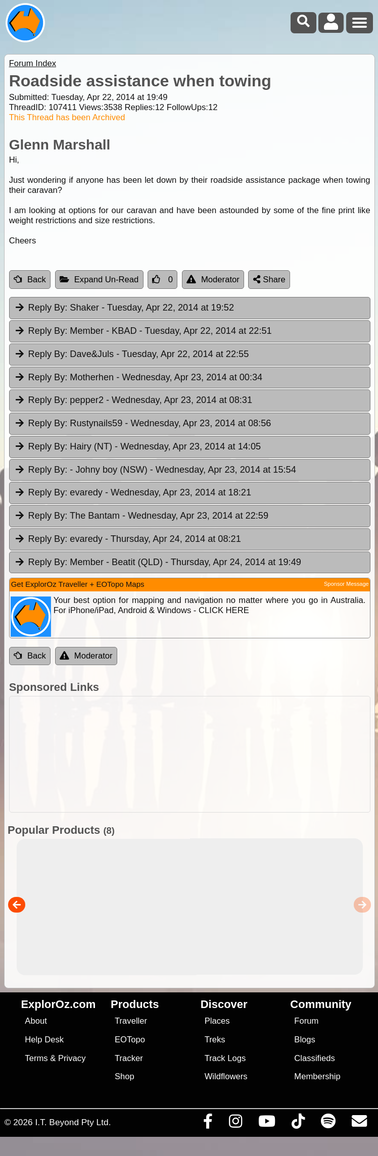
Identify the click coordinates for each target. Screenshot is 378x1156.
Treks (215, 1039)
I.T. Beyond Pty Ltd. (73, 1122)
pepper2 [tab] (133, 400)
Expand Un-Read (99, 279)
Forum (306, 1021)
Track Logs (225, 1058)
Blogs (304, 1039)
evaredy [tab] (132, 493)
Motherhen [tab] (138, 378)
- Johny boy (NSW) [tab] (155, 470)
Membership (317, 1076)
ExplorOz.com (58, 1004)
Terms (36, 1058)
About (35, 1021)
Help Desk (44, 1039)
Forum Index (32, 63)
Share (269, 279)
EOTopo (130, 1039)
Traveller (131, 1021)
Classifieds (314, 1058)
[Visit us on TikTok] (298, 1124)
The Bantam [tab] (141, 516)
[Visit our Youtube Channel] (266, 1124)
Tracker (129, 1058)
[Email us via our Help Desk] (359, 1124)
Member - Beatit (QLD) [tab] (157, 563)
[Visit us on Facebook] (207, 1124)
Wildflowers (226, 1076)
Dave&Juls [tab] (131, 354)
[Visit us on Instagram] (235, 1124)
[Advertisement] (194, 754)
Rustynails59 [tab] (142, 424)
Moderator (213, 279)
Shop (124, 1076)
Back (30, 279)
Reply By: (48, 308)
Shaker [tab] (124, 308)
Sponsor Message (346, 584)
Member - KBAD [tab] (143, 331)
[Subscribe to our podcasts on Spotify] (328, 1124)
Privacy (72, 1058)
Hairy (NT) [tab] (137, 447)
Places (217, 1021)
